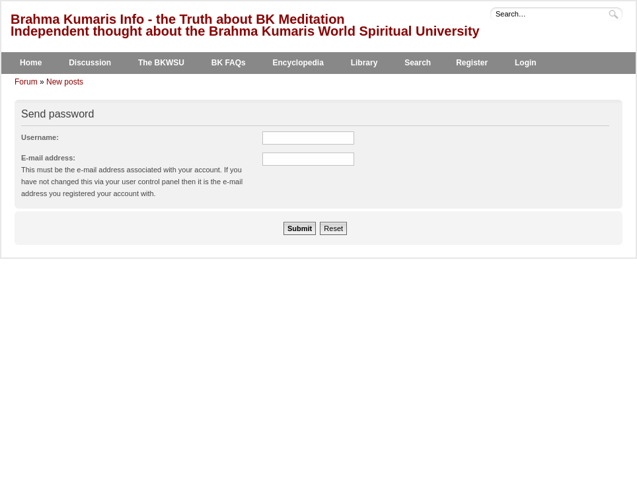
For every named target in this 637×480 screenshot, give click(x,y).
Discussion (90, 62)
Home (31, 62)
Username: (40, 137)
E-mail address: (48, 158)
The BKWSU (161, 62)
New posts (64, 81)
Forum (26, 81)
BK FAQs (228, 62)
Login (526, 62)
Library (364, 62)
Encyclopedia (298, 62)
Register (472, 62)
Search (417, 62)
